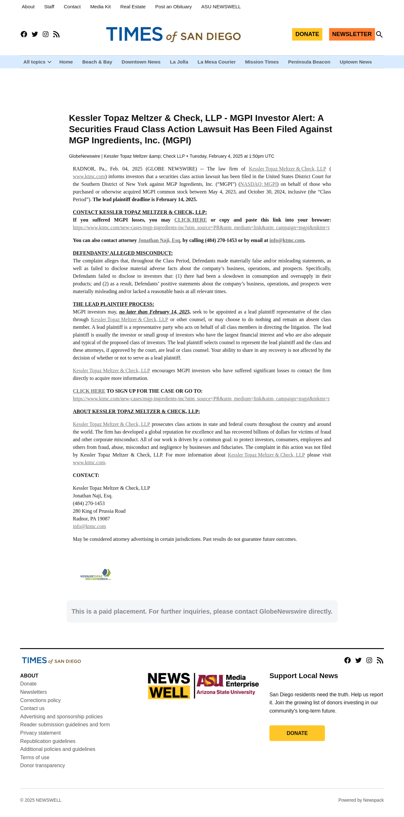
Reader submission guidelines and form (65, 730)
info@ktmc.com (89, 531)
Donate (28, 689)
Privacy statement (40, 738)
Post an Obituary (173, 6)
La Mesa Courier (216, 61)
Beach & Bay (97, 61)
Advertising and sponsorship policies (61, 721)
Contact (72, 6)
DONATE (307, 34)
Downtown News (140, 61)
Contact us (32, 713)
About (28, 6)
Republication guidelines (47, 746)
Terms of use (34, 762)
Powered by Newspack (361, 805)
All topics (34, 61)
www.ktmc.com (89, 181)
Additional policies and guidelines (57, 754)
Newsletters (33, 697)
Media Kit (100, 6)
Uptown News (356, 61)
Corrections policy (40, 705)
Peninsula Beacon (309, 61)
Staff (49, 6)
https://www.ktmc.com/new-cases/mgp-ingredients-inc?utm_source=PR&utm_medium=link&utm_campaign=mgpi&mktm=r (201, 232)
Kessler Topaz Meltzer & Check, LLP (287, 174)
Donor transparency (42, 771)
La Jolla (179, 61)
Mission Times (262, 61)
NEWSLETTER (352, 34)
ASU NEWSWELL (221, 6)
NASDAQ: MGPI (258, 189)
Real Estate (133, 6)
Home (66, 61)
